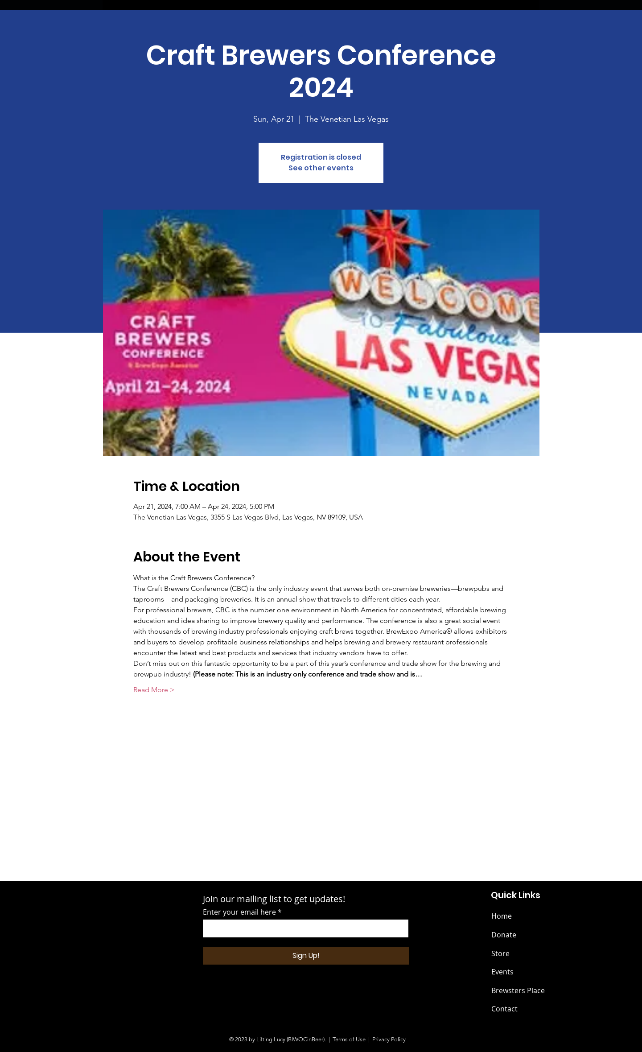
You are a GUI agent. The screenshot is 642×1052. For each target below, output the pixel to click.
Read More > (154, 689)
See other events (321, 168)
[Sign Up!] (306, 956)
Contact (504, 1009)
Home (501, 916)
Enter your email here (239, 912)
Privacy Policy (388, 1039)
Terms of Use (348, 1039)
